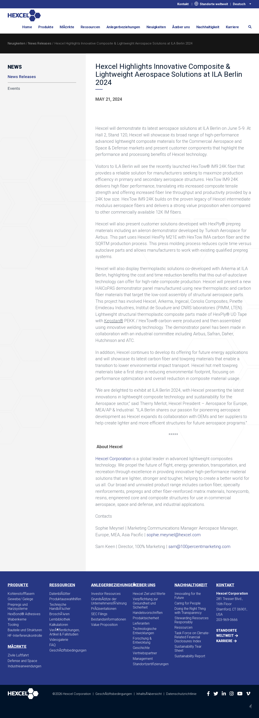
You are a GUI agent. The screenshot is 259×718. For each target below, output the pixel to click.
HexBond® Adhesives (24, 614)
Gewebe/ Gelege (20, 599)
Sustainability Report (190, 656)
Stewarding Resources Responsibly (192, 620)
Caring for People (188, 603)
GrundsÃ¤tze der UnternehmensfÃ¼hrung (108, 601)
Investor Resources (106, 594)
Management (143, 659)
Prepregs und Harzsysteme (18, 607)
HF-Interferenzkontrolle (25, 636)
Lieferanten (141, 623)
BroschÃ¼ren (59, 614)
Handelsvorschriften (148, 613)
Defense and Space (22, 661)
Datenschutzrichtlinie (181, 694)
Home (27, 27)
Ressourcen (90, 27)
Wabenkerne (17, 619)
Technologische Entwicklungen (145, 631)
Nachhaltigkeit (207, 27)
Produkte (45, 27)
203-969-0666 (227, 620)
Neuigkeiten (156, 27)
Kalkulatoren (58, 625)
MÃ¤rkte (67, 27)
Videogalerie (58, 640)
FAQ (52, 645)
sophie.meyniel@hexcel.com (174, 534)
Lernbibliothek (59, 619)
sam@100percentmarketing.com (199, 546)
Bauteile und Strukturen (25, 630)
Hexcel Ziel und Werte (149, 594)
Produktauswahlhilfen (65, 599)
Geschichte (141, 648)
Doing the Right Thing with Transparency (190, 611)
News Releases (39, 43)
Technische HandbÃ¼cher (59, 607)
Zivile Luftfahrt (18, 655)
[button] (248, 26)
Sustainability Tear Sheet (188, 648)
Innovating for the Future (188, 596)
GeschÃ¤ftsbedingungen (67, 650)
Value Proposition (104, 625)
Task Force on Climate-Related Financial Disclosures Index (192, 637)
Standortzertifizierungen (150, 664)
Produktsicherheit (146, 618)
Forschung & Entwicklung (142, 640)
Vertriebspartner (145, 653)
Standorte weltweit (211, 4)
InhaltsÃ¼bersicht (149, 694)
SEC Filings (99, 614)
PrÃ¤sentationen (103, 609)
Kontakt (183, 4)
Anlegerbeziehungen (123, 27)
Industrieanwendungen (24, 666)
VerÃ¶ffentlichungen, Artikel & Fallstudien (64, 632)
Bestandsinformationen (108, 619)
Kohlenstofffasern (21, 594)
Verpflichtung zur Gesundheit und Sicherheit (145, 603)
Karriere (232, 27)
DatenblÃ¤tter (59, 594)
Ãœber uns (181, 27)
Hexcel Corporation (113, 458)
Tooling (13, 625)
